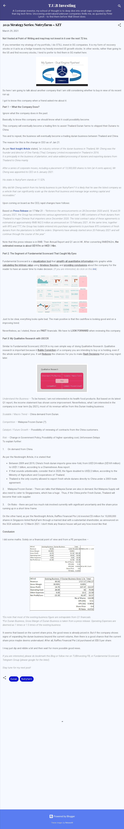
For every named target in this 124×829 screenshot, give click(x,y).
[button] (119, 25)
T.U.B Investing (62, 5)
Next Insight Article (20, 148)
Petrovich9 (69, 823)
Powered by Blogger (62, 816)
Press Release (20, 210)
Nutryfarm (26, 679)
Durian (13, 679)
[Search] (119, 6)
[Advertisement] (62, 781)
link (94, 269)
